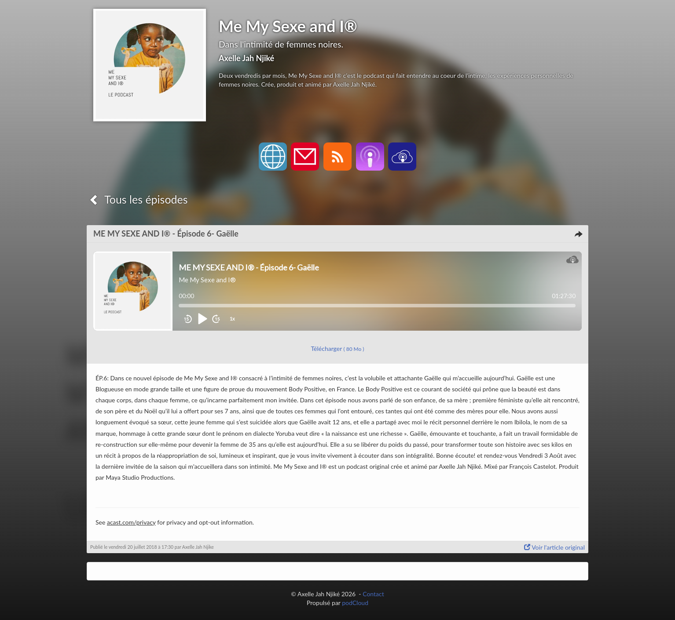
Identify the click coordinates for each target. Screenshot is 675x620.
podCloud (355, 602)
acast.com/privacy (131, 522)
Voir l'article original (554, 547)
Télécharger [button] (337, 348)
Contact (373, 594)
